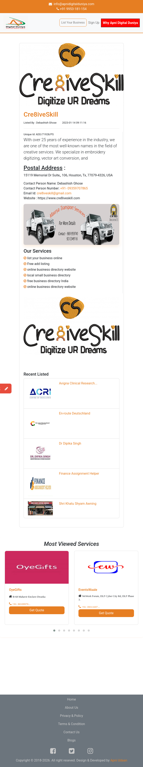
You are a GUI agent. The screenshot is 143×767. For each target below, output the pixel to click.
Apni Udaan (118, 760)
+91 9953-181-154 (72, 9)
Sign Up (94, 23)
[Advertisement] (71, 666)
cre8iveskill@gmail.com (54, 193)
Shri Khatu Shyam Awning (77, 504)
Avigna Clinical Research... (78, 383)
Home (71, 699)
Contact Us (72, 732)
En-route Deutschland (74, 413)
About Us (71, 708)
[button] (54, 630)
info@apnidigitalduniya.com (71, 4)
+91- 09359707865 (74, 188)
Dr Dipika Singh (70, 443)
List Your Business (73, 22)
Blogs (71, 740)
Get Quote (37, 610)
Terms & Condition (71, 724)
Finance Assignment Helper (79, 473)
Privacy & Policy (71, 716)
